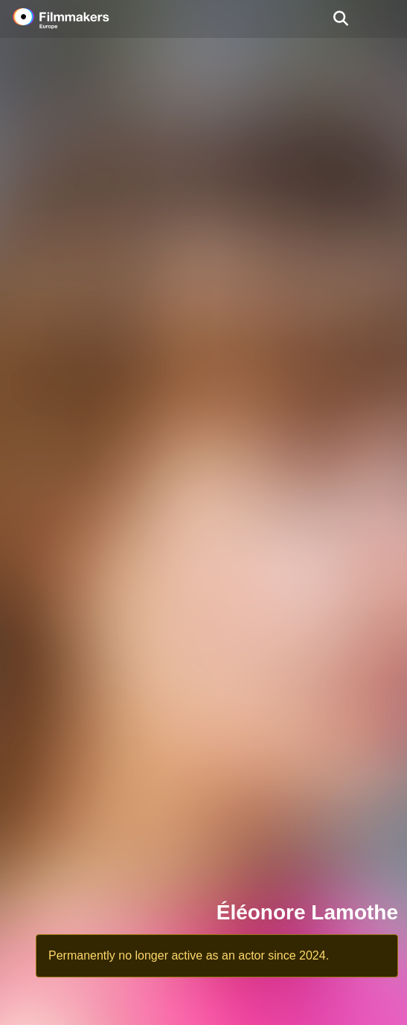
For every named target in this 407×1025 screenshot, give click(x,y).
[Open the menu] (340, 18)
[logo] (79, 18)
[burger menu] (384, 19)
